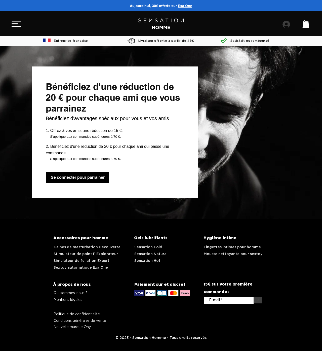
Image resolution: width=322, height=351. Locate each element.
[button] (16, 24)
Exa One (185, 6)
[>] (258, 300)
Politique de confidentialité (77, 314)
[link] (305, 24)
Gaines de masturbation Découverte (87, 247)
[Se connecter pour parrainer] (77, 177)
